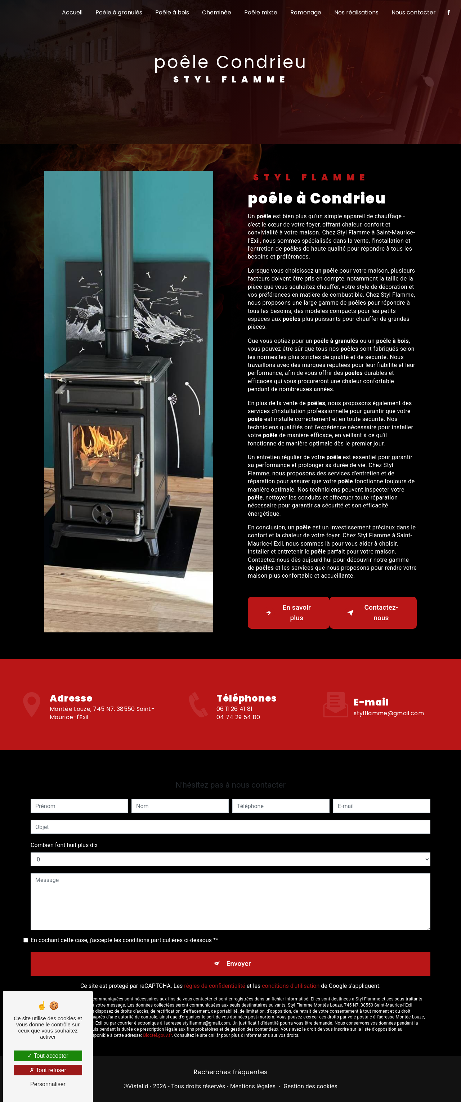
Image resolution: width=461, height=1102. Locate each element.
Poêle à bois (172, 12)
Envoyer (239, 953)
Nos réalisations (356, 12)
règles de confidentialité (214, 975)
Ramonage (305, 12)
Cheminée (216, 12)
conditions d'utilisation (290, 975)
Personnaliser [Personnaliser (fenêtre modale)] (48, 1084)
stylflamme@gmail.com (389, 702)
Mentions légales (253, 1086)
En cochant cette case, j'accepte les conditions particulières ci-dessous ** (124, 929)
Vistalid (138, 1086)
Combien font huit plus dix (64, 834)
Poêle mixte (260, 12)
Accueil (72, 12)
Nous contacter (413, 12)
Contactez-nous (371, 612)
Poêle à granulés (118, 12)
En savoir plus (287, 612)
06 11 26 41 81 (234, 720)
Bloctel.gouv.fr (157, 1024)
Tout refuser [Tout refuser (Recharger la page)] (48, 1070)
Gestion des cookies (310, 1086)
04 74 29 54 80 (238, 728)
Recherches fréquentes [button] (231, 1072)
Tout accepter (47, 1056)
